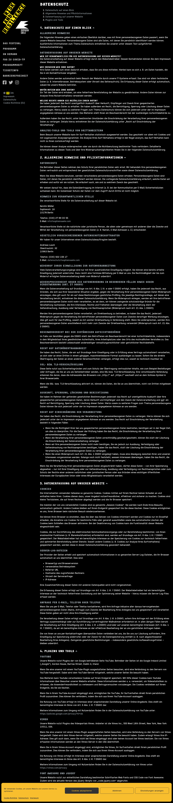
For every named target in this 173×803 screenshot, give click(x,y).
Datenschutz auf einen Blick (59, 10)
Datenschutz (24, 798)
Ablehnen (117, 790)
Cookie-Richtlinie (10, 798)
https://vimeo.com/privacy (53, 768)
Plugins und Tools (54, 20)
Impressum (34, 798)
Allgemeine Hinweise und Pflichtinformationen (68, 13)
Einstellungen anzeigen (152, 790)
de (8, 93)
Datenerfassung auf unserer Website (64, 17)
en (12, 93)
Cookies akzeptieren (82, 790)
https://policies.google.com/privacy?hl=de (61, 714)
